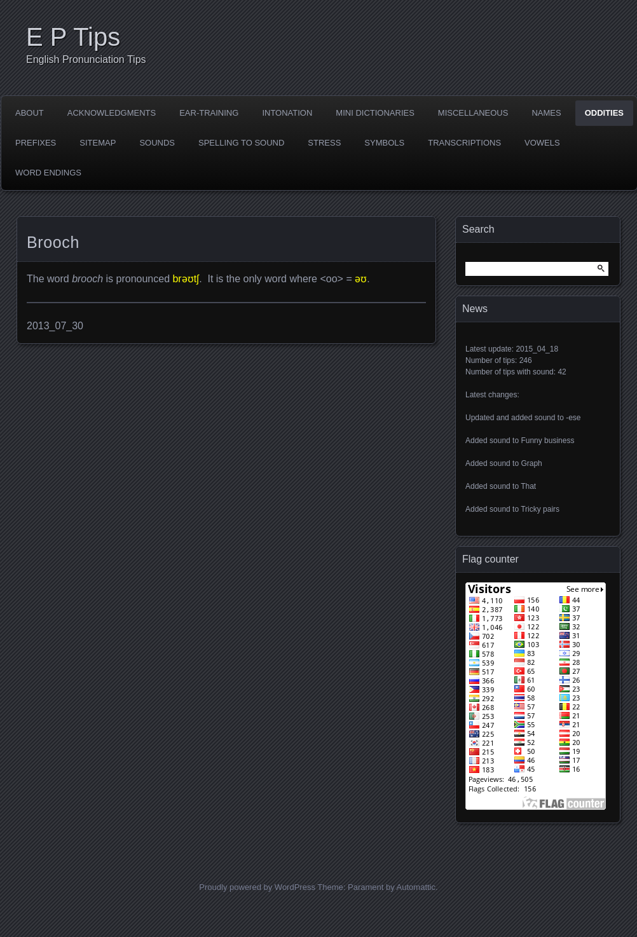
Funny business (547, 440)
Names (546, 113)
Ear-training (208, 113)
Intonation (287, 113)
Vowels (542, 142)
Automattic (416, 887)
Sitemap (97, 142)
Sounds (157, 142)
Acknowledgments (111, 113)
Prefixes (35, 142)
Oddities (604, 113)
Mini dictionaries (375, 113)
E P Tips (73, 37)
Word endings (48, 172)
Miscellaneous (473, 113)
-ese (573, 417)
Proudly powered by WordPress (257, 887)
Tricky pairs (540, 509)
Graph (531, 463)
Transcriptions (464, 142)
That (528, 486)
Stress (324, 142)
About (29, 113)
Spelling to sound (241, 142)
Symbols (384, 142)
